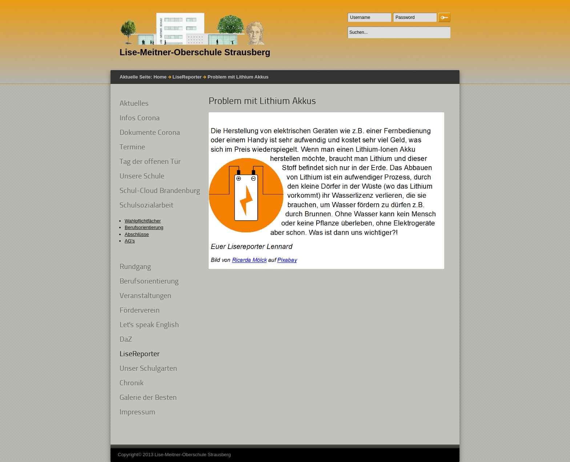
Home (159, 77)
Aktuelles (134, 104)
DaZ (126, 340)
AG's (130, 241)
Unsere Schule (142, 176)
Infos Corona (140, 118)
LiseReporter (187, 77)
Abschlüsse (137, 234)
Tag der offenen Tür (150, 162)
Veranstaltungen (145, 296)
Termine (132, 147)
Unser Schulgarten (148, 369)
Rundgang (135, 267)
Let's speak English (149, 325)
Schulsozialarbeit (146, 205)
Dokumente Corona (150, 133)
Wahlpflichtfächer (143, 221)
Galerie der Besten (148, 398)
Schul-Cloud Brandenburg (160, 191)
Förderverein (140, 310)
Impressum (137, 412)
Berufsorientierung (144, 227)
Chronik (132, 383)
